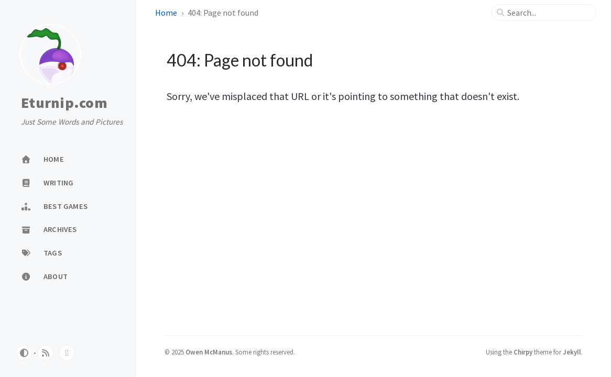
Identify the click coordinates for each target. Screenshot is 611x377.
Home (166, 12)
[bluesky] (67, 353)
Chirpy (523, 352)
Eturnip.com (64, 103)
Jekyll (572, 352)
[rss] (45, 353)
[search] (548, 12)
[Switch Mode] (24, 353)
